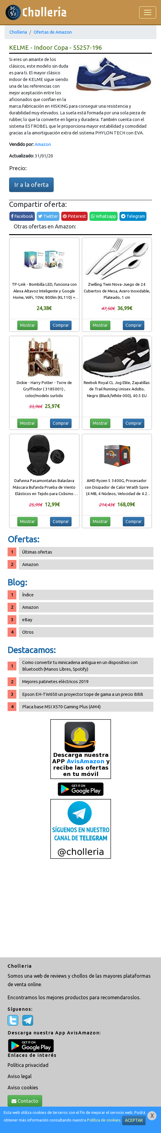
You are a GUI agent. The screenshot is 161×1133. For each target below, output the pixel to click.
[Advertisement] (80, 908)
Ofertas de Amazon (53, 32)
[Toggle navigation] (147, 12)
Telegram (133, 216)
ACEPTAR (134, 1120)
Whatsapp (103, 216)
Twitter (48, 216)
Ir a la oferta (31, 184)
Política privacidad (28, 1065)
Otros (28, 632)
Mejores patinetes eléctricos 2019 (55, 681)
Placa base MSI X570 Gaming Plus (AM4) (61, 706)
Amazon (43, 144)
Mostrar (27, 325)
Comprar (61, 325)
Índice (28, 594)
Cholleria (18, 32)
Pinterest (74, 216)
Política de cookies (103, 1120)
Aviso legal (20, 1076)
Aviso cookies (23, 1087)
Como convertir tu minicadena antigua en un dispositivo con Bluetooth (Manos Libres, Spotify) (80, 666)
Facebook (22, 216)
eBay (27, 619)
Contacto (25, 1101)
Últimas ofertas (37, 552)
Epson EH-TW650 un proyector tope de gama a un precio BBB (82, 694)
